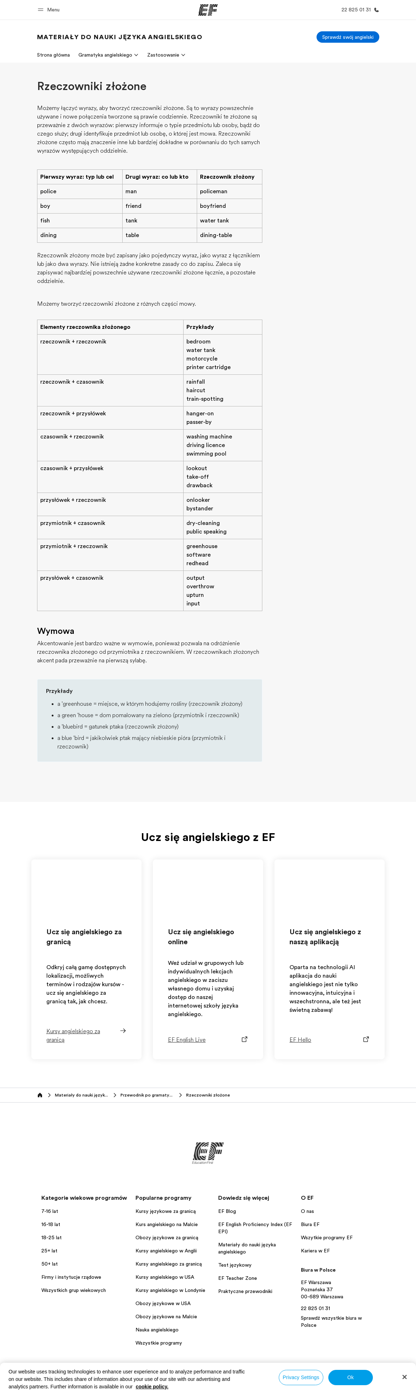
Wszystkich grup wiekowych (73, 1290)
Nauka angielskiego (157, 1329)
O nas (307, 1211)
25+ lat (49, 1250)
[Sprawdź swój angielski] (348, 37)
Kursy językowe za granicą (165, 1211)
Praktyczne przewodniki (245, 1291)
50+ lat (49, 1264)
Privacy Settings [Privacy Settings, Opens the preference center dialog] (301, 1377)
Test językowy (235, 1265)
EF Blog (227, 1211)
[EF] (208, 10)
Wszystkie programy (158, 1343)
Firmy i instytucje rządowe (71, 1277)
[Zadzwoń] (359, 10)
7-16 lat (49, 1211)
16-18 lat (50, 1224)
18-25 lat (51, 1237)
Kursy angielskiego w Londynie (170, 1290)
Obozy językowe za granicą (166, 1237)
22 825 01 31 (315, 1308)
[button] (49, 10)
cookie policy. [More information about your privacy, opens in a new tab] (152, 1386)
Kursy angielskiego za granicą (168, 1264)
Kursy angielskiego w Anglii (166, 1250)
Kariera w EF (315, 1250)
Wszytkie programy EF (327, 1237)
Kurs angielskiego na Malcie (166, 1224)
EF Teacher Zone (237, 1278)
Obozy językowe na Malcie (166, 1316)
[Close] (404, 1377)
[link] (120, 37)
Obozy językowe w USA (163, 1303)
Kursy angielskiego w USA (164, 1277)
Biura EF (310, 1224)
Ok (350, 1377)
